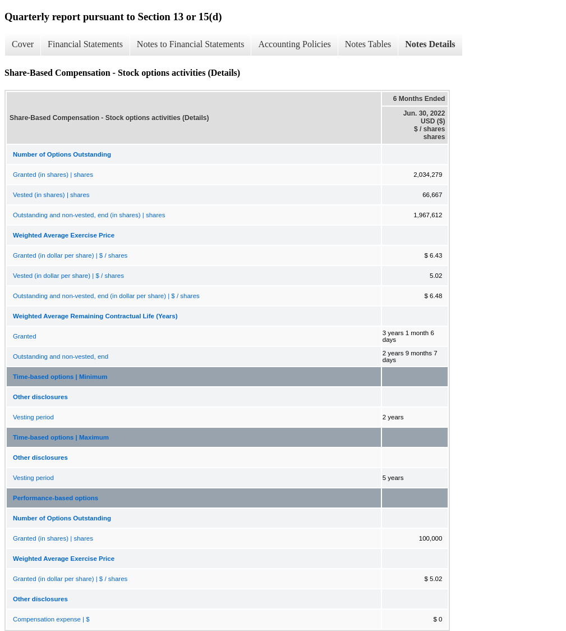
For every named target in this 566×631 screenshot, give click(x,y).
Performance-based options (55, 498)
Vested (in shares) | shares (51, 194)
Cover (23, 44)
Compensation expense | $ (51, 619)
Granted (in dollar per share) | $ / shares (70, 255)
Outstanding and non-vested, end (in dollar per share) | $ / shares (106, 295)
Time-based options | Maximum (61, 437)
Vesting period (33, 417)
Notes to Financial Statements (191, 44)
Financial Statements (85, 44)
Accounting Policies (294, 44)
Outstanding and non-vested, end (60, 356)
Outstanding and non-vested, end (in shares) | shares (89, 215)
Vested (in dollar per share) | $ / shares (68, 275)
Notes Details (430, 44)
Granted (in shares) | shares (53, 174)
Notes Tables (368, 44)
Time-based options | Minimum (60, 376)
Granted (24, 336)
